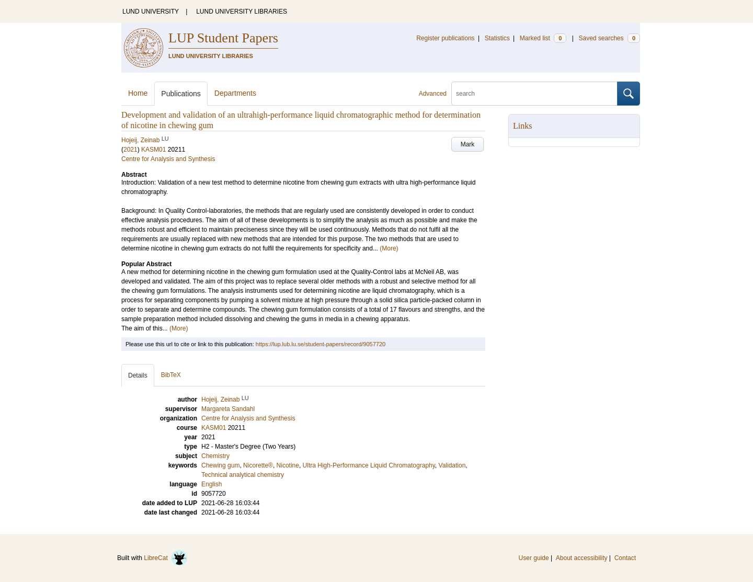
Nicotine (288, 465)
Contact (625, 558)
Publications (181, 93)
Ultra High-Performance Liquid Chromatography (369, 465)
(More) (389, 248)
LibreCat (166, 558)
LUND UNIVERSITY (150, 11)
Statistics (497, 38)
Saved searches (609, 38)
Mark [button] (468, 144)
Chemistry (215, 456)
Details (137, 375)
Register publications (445, 38)
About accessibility (582, 558)
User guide (534, 558)
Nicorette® (258, 465)
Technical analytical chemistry (242, 474)
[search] (534, 94)
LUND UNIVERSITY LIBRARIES (241, 11)
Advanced (433, 93)
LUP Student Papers (223, 37)
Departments (235, 93)
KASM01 (153, 149)
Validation (452, 465)
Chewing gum (220, 465)
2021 (130, 149)
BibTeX (171, 375)
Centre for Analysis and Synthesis (168, 159)
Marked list (543, 38)
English (211, 484)
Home (137, 93)
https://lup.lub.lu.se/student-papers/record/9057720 (320, 344)
